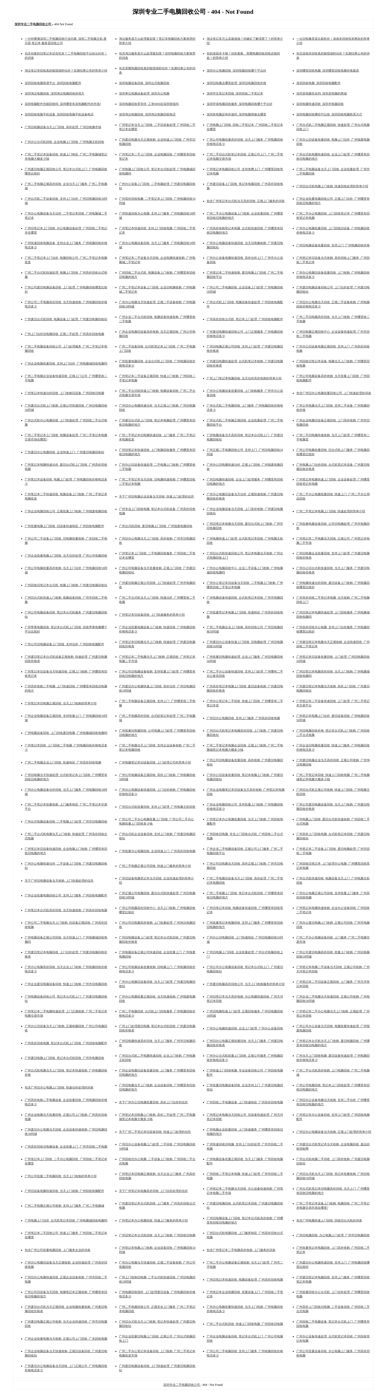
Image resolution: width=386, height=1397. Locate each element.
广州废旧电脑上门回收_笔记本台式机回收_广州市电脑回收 (64, 1058)
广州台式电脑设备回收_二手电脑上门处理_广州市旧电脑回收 (66, 821)
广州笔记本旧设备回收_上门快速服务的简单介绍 (152, 614)
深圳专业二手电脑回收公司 (182, 1385)
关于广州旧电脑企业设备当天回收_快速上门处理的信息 (156, 496)
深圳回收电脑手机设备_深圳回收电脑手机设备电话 (59, 114)
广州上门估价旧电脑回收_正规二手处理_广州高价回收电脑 (64, 334)
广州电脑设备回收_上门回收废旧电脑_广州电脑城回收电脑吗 (66, 733)
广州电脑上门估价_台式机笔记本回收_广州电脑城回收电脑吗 (66, 1220)
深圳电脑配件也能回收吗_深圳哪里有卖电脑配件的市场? (63, 104)
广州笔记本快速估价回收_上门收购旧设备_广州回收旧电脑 (64, 393)
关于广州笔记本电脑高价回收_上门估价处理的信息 (153, 1191)
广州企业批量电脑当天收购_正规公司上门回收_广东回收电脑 (66, 1338)
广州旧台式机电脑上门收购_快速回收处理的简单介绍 (332, 186)
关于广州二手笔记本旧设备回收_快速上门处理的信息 (155, 1132)
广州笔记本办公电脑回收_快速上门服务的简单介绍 (153, 1220)
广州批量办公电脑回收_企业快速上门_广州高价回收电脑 (157, 851)
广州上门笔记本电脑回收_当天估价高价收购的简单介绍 (244, 378)
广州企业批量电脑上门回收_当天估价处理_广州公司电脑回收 (66, 555)
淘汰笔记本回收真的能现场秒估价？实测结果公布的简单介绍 (66, 70)
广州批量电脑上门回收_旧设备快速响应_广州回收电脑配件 (64, 526)
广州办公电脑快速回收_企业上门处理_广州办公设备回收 (245, 1028)
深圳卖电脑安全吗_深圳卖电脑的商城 (321, 93)
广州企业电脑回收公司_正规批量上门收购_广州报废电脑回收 (66, 511)
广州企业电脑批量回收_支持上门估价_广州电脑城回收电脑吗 (66, 363)
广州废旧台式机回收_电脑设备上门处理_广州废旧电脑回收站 (66, 319)
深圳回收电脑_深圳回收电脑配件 (318, 83)
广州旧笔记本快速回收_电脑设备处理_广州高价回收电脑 (245, 1279)
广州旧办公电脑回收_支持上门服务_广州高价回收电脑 (243, 718)
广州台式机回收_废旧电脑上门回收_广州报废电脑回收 (155, 526)
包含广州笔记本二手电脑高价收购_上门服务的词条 (241, 1250)
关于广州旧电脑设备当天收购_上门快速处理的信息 (59, 880)
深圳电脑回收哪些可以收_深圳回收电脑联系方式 (329, 114)
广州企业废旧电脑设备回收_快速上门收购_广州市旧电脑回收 (66, 984)
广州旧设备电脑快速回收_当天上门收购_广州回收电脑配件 (64, 1191)
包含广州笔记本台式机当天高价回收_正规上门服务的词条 (246, 201)
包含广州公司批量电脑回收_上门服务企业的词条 (57, 1250)
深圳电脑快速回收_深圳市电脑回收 (320, 104)
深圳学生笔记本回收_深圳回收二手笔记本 (235, 93)
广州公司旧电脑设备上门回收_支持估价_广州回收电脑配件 (64, 644)
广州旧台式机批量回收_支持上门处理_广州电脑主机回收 (157, 807)
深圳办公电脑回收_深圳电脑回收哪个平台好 (236, 70)
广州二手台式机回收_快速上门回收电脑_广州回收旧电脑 (245, 1324)
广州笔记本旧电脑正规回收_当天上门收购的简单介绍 (61, 703)
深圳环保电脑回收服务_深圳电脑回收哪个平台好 (239, 104)
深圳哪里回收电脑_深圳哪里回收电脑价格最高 (327, 70)
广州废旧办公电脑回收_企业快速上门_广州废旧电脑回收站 (64, 452)
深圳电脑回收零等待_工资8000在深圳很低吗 (149, 104)
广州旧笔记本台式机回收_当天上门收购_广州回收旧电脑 (157, 1235)
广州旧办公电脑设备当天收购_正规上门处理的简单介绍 (333, 1132)
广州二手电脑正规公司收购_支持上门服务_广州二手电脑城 (64, 1205)
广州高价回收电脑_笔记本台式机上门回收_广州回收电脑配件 (66, 1043)
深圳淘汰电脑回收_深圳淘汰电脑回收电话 (147, 114)
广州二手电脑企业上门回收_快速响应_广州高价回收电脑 (63, 762)
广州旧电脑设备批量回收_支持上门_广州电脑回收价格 (333, 245)
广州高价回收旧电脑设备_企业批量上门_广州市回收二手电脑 (66, 1146)
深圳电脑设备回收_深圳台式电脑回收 (144, 83)
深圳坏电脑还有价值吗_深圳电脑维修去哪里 (236, 114)
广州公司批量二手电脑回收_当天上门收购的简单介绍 (61, 1176)
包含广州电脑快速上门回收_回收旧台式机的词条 (329, 1220)
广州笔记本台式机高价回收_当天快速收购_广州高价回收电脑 (66, 910)
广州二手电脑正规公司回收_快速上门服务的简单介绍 (155, 866)
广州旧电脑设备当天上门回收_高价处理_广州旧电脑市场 (63, 127)
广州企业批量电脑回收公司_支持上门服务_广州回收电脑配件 (66, 895)
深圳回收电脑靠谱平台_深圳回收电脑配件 (53, 83)
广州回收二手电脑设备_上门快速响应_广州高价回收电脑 (245, 1102)
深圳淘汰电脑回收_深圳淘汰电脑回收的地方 (54, 93)
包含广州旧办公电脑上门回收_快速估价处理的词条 (59, 1087)
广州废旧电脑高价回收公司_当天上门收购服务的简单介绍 (246, 984)
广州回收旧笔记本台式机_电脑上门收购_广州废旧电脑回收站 (66, 585)
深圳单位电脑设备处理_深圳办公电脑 (144, 93)
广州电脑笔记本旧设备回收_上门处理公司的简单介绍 (155, 762)
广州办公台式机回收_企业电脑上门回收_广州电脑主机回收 (64, 142)
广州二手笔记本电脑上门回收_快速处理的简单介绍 (330, 511)
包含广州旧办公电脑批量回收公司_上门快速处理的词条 (333, 393)
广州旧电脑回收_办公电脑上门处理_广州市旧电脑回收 (333, 1235)
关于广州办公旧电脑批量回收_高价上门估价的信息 (153, 1102)
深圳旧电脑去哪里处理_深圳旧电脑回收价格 (236, 83)
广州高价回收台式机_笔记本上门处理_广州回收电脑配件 (245, 319)
